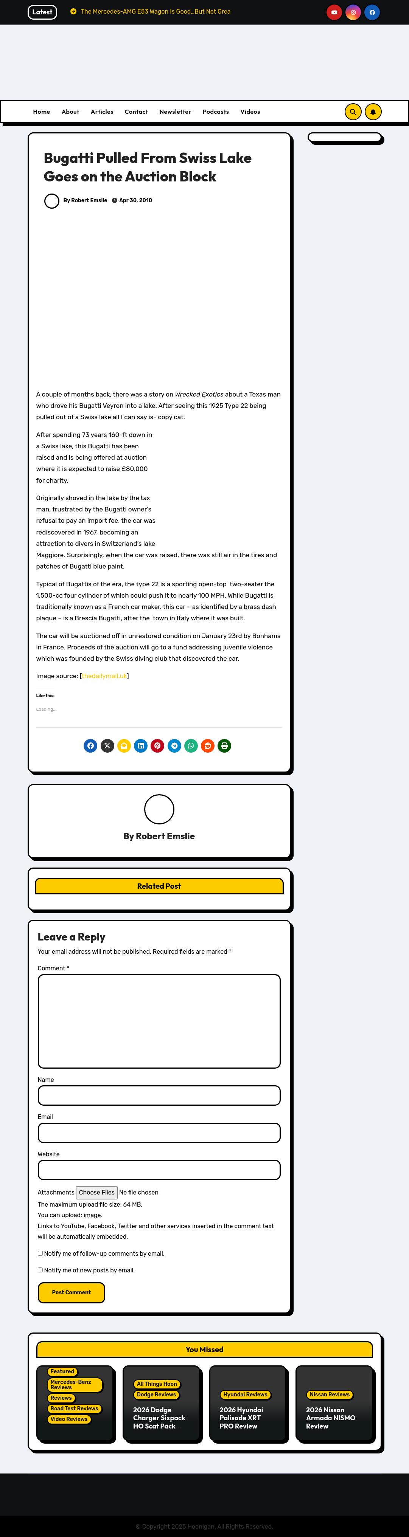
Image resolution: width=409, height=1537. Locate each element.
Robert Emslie (165, 836)
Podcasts (216, 111)
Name (46, 1079)
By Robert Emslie (75, 200)
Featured (63, 1371)
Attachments (56, 1192)
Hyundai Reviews (245, 1394)
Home (41, 111)
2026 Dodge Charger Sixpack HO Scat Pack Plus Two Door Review (159, 1426)
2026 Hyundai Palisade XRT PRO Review (241, 1417)
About (70, 111)
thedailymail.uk (104, 676)
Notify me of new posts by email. (89, 1270)
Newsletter (175, 111)
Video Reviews (69, 1419)
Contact (136, 111)
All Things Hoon (157, 1384)
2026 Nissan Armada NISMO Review (331, 1417)
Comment (54, 968)
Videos (250, 111)
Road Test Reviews (74, 1408)
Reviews (61, 1398)
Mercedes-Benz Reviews (71, 1385)
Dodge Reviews (156, 1394)
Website (49, 1154)
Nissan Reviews (330, 1394)
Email (45, 1117)
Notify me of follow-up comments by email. (104, 1253)
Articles (102, 111)
